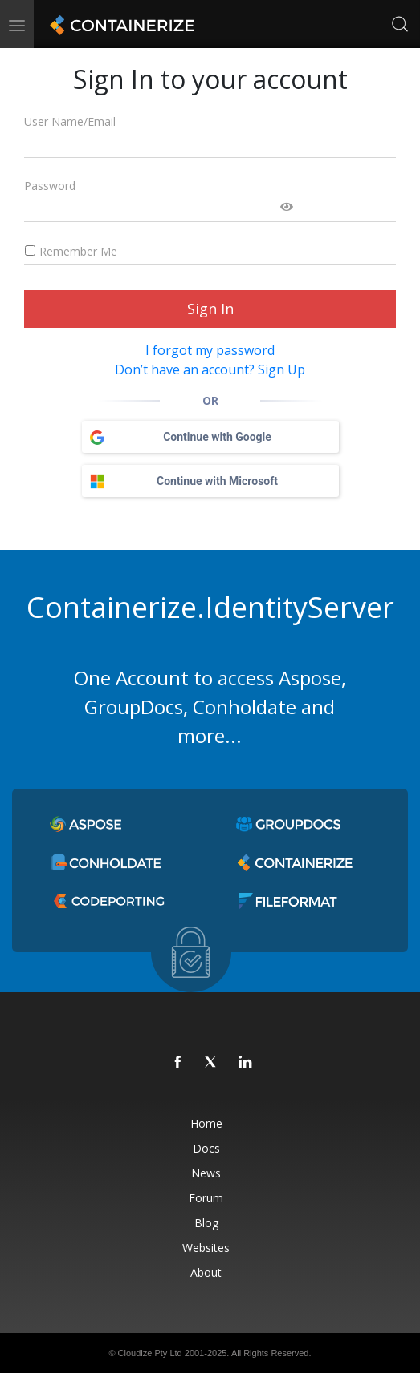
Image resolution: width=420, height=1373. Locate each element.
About (206, 1272)
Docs (206, 1148)
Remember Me (70, 251)
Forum (206, 1197)
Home (206, 1123)
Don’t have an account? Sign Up (210, 369)
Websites (206, 1247)
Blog (206, 1222)
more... (209, 735)
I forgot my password (210, 350)
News (206, 1173)
